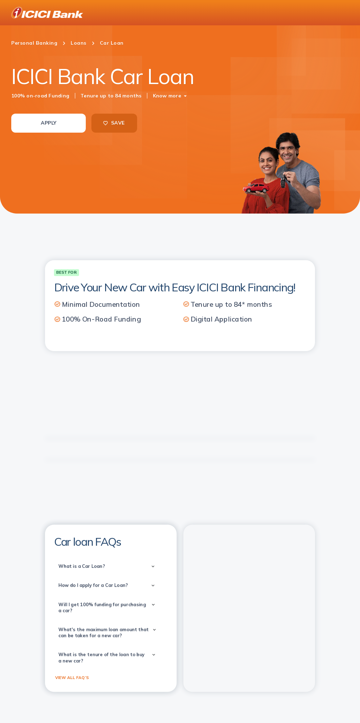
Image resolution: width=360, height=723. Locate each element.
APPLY (48, 123)
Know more (167, 96)
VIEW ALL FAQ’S (72, 677)
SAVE (113, 123)
